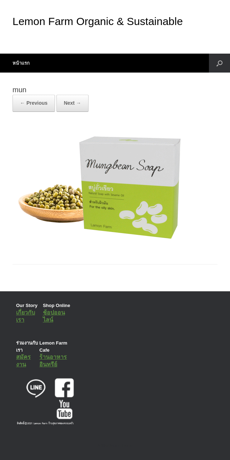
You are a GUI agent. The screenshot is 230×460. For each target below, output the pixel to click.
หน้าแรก (21, 63)
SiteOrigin (110, 445)
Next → (72, 103)
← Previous (34, 103)
